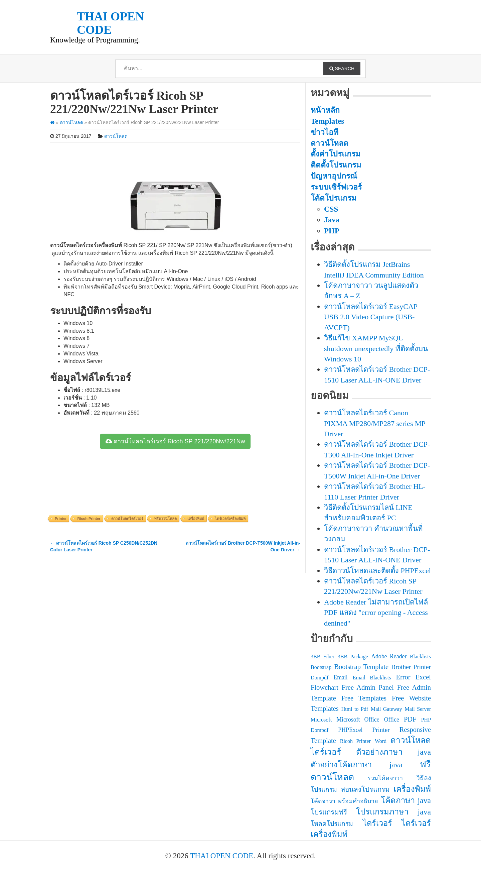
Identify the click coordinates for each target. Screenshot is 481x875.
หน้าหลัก (325, 110)
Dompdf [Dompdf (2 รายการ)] (319, 677)
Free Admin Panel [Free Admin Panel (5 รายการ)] (368, 687)
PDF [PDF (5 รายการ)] (410, 719)
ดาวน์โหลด (71, 122)
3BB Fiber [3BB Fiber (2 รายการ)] (322, 656)
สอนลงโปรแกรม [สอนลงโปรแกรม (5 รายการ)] (365, 789)
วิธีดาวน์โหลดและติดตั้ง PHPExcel (377, 570)
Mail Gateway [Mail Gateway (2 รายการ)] (386, 709)
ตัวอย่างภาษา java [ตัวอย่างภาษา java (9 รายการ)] (393, 752)
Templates (327, 121)
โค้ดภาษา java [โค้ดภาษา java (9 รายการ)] (406, 800)
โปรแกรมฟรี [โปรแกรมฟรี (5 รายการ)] (329, 812)
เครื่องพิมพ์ (195, 519)
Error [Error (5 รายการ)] (403, 677)
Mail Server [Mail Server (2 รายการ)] (418, 709)
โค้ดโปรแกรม (333, 198)
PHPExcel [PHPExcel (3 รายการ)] (350, 730)
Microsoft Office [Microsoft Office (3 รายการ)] (357, 719)
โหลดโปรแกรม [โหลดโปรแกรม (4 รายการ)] (332, 823)
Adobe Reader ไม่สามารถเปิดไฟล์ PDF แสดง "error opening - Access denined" (376, 612)
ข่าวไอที (324, 132)
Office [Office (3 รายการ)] (391, 719)
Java (331, 220)
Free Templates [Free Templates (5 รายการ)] (363, 698)
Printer (60, 519)
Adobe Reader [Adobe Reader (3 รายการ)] (389, 656)
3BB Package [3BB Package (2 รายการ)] (353, 656)
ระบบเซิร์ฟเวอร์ (336, 187)
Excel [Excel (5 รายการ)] (423, 677)
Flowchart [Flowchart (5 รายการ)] (324, 687)
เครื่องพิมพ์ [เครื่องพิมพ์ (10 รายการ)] (412, 788)
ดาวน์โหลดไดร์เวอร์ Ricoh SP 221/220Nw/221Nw (175, 441)
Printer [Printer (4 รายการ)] (380, 729)
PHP (331, 231)
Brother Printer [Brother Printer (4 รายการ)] (411, 666)
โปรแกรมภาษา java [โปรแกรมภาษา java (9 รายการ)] (393, 811)
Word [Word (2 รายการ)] (380, 741)
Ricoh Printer (88, 519)
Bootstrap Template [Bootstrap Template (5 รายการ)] (361, 666)
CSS (331, 209)
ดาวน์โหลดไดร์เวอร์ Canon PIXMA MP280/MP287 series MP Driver (374, 423)
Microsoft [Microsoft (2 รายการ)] (321, 720)
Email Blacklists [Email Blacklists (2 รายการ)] (372, 677)
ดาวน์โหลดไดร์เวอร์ (127, 519)
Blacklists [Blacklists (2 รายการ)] (420, 656)
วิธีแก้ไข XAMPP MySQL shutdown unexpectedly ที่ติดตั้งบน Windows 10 (376, 348)
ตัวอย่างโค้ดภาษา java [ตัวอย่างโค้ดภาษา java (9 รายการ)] (357, 764)
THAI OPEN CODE (221, 856)
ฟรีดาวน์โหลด (165, 519)
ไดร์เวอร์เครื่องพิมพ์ (230, 519)
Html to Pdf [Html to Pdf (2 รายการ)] (354, 709)
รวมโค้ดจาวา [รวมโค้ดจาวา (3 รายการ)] (385, 778)
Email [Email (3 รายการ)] (340, 677)
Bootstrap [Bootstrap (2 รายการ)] (321, 667)
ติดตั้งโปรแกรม (336, 165)
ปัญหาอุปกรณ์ (334, 176)
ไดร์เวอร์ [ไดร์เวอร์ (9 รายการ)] (377, 823)
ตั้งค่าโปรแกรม (335, 154)
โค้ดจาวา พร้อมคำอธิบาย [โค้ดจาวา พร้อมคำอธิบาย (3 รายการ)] (344, 801)
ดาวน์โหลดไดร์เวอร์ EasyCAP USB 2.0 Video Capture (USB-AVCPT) (370, 317)
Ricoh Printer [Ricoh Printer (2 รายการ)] (355, 741)
